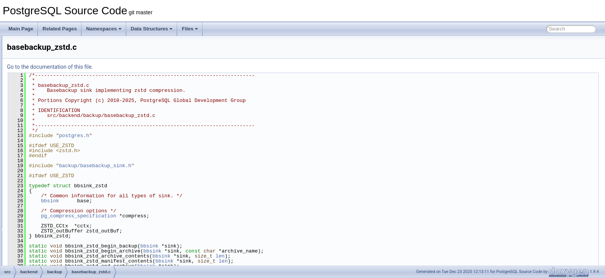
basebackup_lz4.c (62, 103)
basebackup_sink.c (63, 129)
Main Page (20, 29)
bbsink (146, 200)
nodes (44, 256)
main (43, 248)
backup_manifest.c (63, 61)
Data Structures (152, 29)
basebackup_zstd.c (64, 154)
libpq (42, 239)
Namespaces (104, 29)
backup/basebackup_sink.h (191, 165)
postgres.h (170, 135)
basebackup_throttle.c (66, 146)
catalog (45, 188)
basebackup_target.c (65, 137)
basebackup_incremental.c (71, 95)
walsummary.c (58, 163)
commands (49, 197)
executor (47, 205)
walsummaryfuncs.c (64, 171)
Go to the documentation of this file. (146, 67)
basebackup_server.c (66, 120)
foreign (45, 214)
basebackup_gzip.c (64, 86)
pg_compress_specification (175, 215)
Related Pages (59, 29)
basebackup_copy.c (64, 78)
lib (40, 231)
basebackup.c (58, 69)
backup (45, 52)
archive (45, 44)
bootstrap (47, 180)
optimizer (47, 265)
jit (39, 222)
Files (190, 29)
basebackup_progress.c (68, 112)
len (316, 256)
